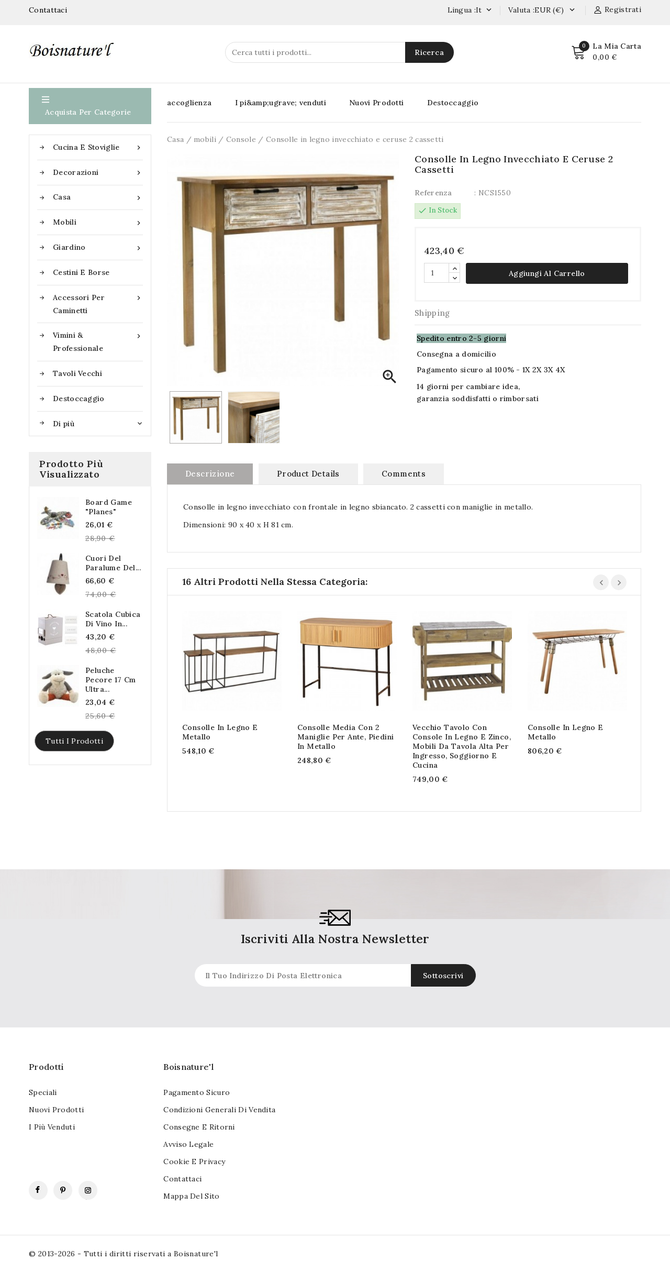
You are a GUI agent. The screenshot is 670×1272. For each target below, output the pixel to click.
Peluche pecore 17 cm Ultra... (110, 680)
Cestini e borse (81, 272)
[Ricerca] (339, 52)
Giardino (98, 247)
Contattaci (48, 10)
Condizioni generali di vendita (219, 1109)
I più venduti (52, 1127)
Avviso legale (188, 1144)
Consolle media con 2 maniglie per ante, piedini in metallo (345, 737)
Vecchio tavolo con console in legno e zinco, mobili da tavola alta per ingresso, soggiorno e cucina (461, 746)
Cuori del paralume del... (113, 563)
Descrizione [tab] (209, 474)
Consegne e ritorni (198, 1127)
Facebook (38, 1190)
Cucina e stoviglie (98, 147)
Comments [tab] (404, 474)
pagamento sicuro (196, 1092)
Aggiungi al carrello (547, 273)
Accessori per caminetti (98, 303)
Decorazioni (98, 172)
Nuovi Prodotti (376, 102)
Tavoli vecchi (77, 373)
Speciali (43, 1092)
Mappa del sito (191, 1196)
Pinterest (62, 1190)
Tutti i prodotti (74, 741)
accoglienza (189, 102)
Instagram (88, 1190)
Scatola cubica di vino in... (113, 619)
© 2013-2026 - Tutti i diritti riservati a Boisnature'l (123, 1253)
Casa (98, 197)
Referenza (433, 192)
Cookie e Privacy (194, 1161)
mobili (98, 222)
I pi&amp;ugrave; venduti (280, 102)
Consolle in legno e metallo (220, 732)
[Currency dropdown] (571, 10)
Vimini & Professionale (98, 341)
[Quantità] (436, 273)
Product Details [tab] (308, 474)
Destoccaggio (79, 398)
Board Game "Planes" (108, 506)
